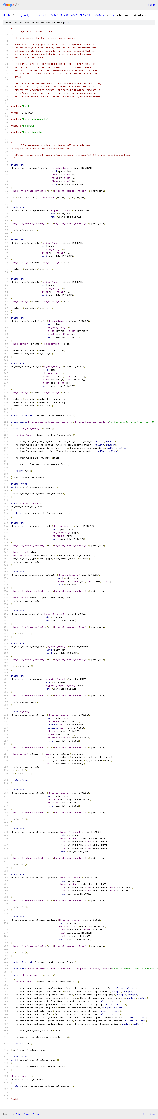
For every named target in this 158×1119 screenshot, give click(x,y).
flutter (7, 15)
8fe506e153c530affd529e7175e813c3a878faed (77, 15)
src (114, 15)
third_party (22, 15)
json (152, 1114)
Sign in (151, 4)
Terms (35, 1114)
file (66, 22)
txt (145, 1114)
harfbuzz (38, 15)
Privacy (27, 1114)
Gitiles (19, 1114)
